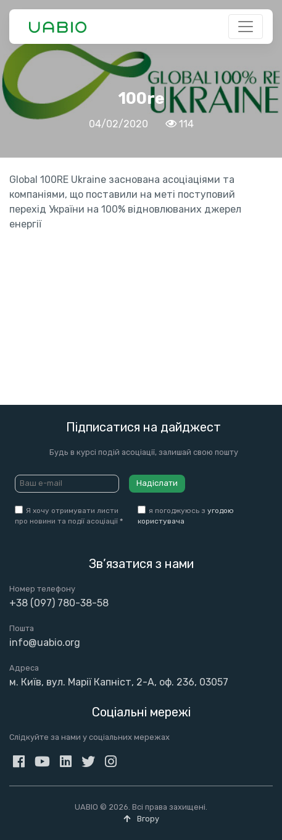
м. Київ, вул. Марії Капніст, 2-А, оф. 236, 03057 (118, 682)
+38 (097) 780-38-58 (59, 603)
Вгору (141, 818)
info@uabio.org (44, 642)
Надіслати (157, 483)
